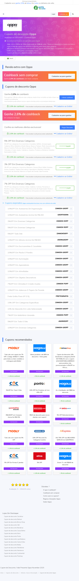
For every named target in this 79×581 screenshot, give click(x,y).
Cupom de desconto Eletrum (13, 519)
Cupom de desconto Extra (12, 533)
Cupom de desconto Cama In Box (14, 542)
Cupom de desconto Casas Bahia (14, 530)
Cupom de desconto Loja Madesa (14, 539)
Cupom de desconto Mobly (12, 545)
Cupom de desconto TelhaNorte (14, 547)
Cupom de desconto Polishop (13, 556)
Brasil (10, 58)
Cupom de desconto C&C (12, 525)
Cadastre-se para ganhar (61, 76)
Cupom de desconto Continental (14, 553)
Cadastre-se (63, 14)
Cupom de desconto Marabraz (13, 528)
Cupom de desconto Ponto (12, 536)
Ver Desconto (13, 371)
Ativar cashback (67, 97)
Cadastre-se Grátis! (63, 106)
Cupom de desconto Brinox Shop (14, 522)
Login (53, 14)
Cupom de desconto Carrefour (13, 516)
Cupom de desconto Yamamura (14, 550)
